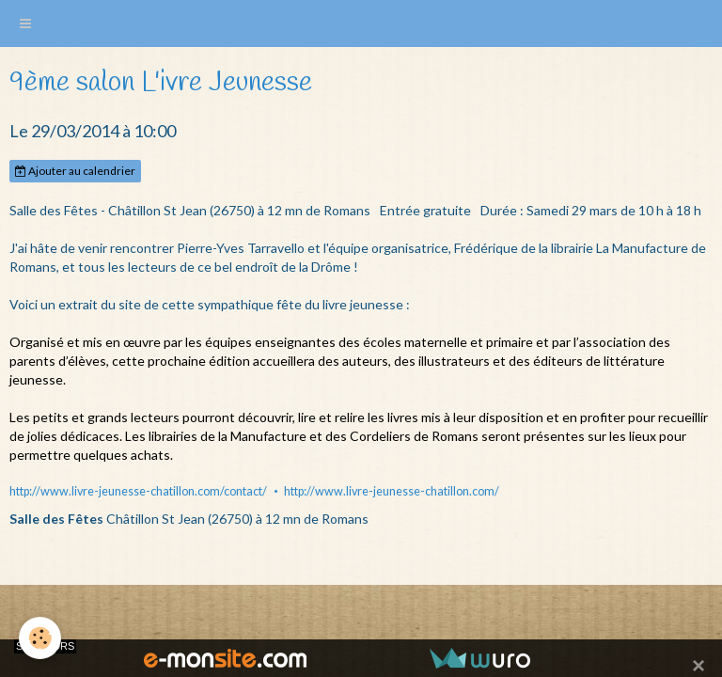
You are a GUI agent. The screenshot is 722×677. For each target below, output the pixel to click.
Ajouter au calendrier (75, 171)
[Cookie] (40, 638)
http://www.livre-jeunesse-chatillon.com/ (391, 491)
